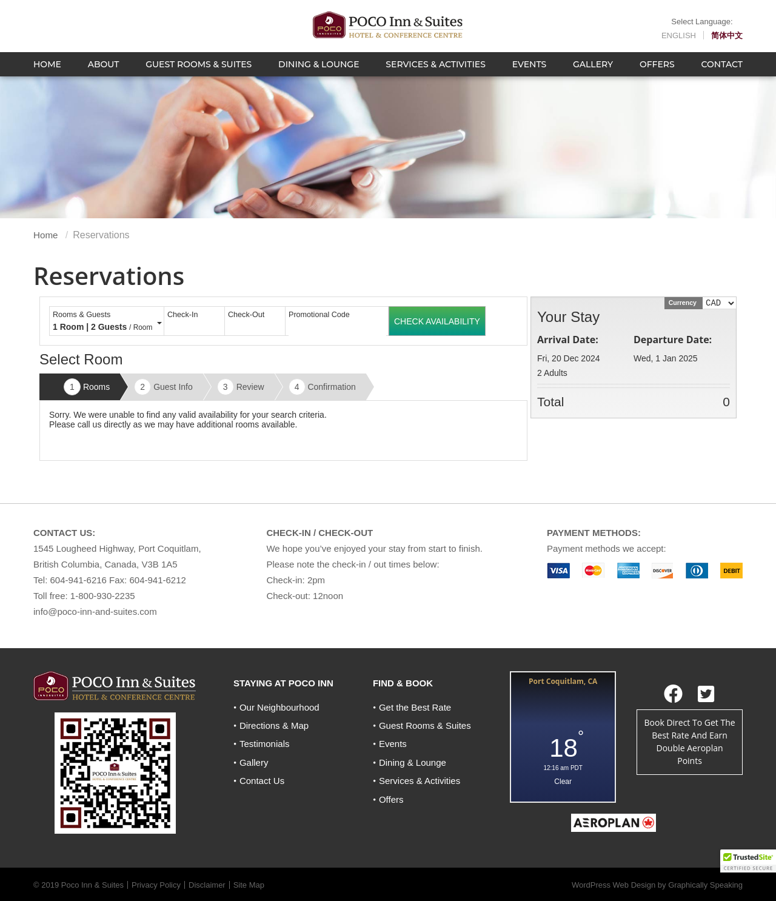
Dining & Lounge (318, 75)
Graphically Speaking (705, 875)
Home (47, 75)
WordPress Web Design (613, 875)
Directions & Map (274, 725)
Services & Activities (435, 75)
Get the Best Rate (415, 707)
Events (529, 75)
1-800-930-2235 (102, 596)
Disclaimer (207, 875)
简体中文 (727, 38)
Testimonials (264, 744)
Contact (722, 75)
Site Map (248, 875)
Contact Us (261, 780)
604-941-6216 (78, 580)
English (678, 38)
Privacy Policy (156, 875)
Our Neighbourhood (279, 707)
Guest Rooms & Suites (199, 75)
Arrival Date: (567, 339)
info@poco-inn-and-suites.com (95, 611)
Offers (657, 75)
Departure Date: (673, 339)
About (103, 75)
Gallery (593, 75)
